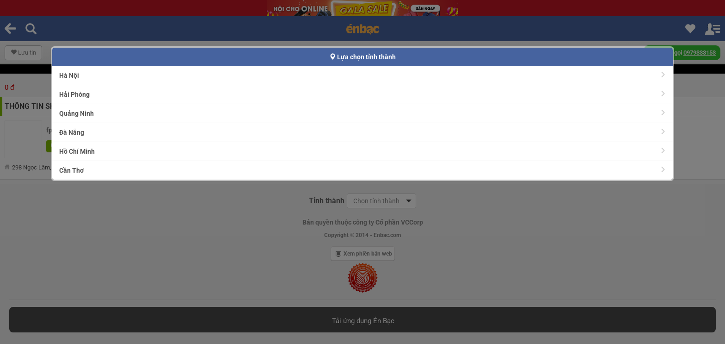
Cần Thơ (362, 170)
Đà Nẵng (362, 132)
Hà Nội (362, 75)
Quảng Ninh (362, 113)
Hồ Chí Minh (362, 151)
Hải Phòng (362, 94)
